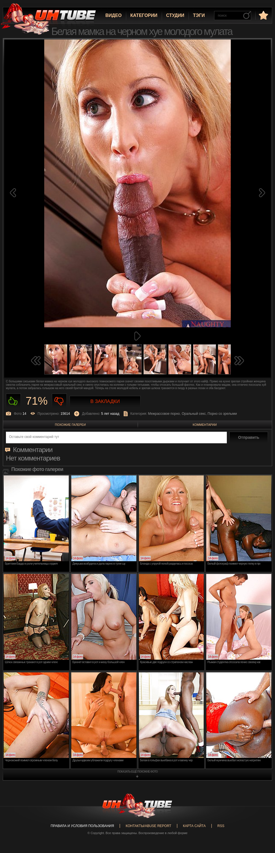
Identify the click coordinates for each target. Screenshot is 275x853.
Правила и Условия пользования (82, 826)
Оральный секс (194, 414)
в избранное (262, 15)
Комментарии (205, 424)
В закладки (105, 401)
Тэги (199, 15)
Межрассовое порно (164, 414)
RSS (220, 826)
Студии (175, 15)
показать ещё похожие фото (137, 771)
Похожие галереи (70, 424)
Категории (144, 15)
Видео (113, 15)
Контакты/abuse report (148, 826)
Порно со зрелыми (222, 414)
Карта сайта (194, 826)
